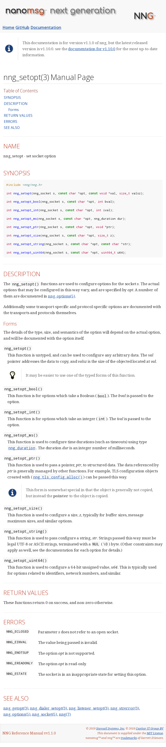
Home (8, 27)
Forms (13, 109)
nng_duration (21, 447)
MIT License (155, 733)
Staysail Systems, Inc (110, 728)
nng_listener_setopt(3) (89, 708)
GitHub (22, 27)
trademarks (129, 738)
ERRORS (10, 121)
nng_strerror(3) (124, 708)
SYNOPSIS (12, 97)
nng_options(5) (61, 296)
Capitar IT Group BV (150, 728)
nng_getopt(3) (15, 708)
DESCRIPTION (16, 103)
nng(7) (65, 714)
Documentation (45, 27)
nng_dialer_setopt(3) (48, 708)
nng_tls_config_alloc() (57, 477)
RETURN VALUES (18, 115)
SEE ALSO (12, 127)
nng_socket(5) (44, 714)
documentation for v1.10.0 (91, 48)
